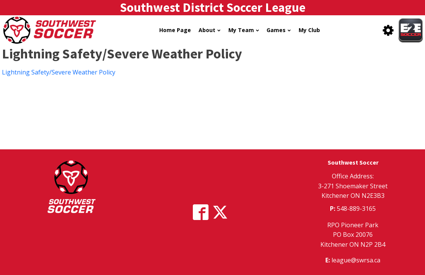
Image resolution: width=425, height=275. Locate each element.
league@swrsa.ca (355, 260)
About (209, 30)
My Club (309, 30)
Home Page (175, 30)
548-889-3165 (356, 208)
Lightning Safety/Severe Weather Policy (58, 72)
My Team (243, 30)
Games (279, 30)
